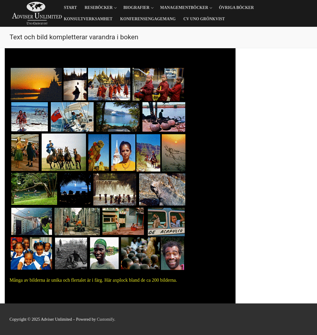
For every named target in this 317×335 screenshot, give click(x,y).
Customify (105, 319)
